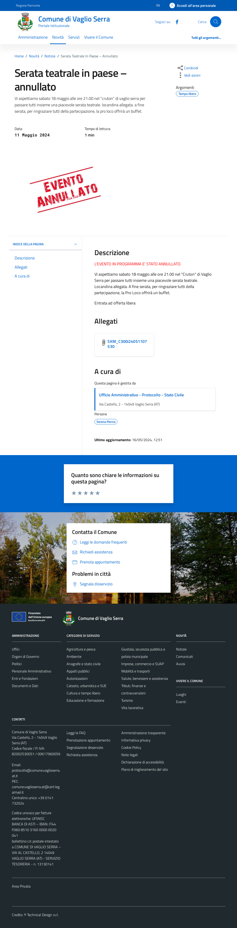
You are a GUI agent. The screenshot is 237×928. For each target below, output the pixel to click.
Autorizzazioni (77, 678)
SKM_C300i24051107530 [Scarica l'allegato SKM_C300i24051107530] (127, 343)
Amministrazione (33, 37)
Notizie (181, 649)
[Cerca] (215, 21)
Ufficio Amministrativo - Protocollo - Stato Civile (141, 395)
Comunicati (184, 656)
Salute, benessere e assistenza (144, 678)
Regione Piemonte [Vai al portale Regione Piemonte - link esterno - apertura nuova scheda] (28, 5)
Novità (58, 37)
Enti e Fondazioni (25, 678)
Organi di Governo (25, 656)
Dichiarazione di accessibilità (142, 762)
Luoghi (181, 694)
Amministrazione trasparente (143, 733)
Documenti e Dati (25, 685)
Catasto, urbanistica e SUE (87, 685)
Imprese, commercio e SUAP (142, 664)
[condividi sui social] (187, 68)
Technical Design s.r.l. (43, 914)
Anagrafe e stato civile (84, 664)
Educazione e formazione (85, 700)
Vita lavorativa (132, 707)
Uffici (15, 649)
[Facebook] (175, 21)
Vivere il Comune (98, 37)
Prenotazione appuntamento (88, 740)
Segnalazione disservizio (85, 747)
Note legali (129, 754)
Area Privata (21, 886)
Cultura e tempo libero (83, 693)
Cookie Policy (131, 747)
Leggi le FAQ (76, 733)
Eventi (181, 701)
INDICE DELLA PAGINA (45, 244)
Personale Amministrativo (31, 671)
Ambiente (74, 656)
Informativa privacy (136, 740)
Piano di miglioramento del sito (144, 769)
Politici (17, 664)
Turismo (127, 700)
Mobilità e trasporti (135, 671)
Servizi (74, 37)
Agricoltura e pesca (81, 649)
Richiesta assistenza (82, 754)
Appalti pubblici (78, 671)
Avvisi (180, 664)
